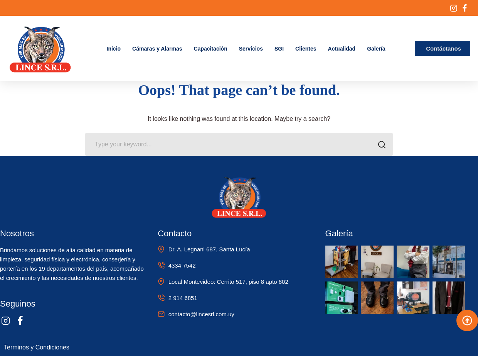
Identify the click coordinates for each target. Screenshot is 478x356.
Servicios (251, 49)
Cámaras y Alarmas (157, 49)
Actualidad (342, 49)
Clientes (305, 49)
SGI (279, 49)
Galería (376, 49)
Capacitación (210, 49)
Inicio (114, 49)
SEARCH (379, 145)
